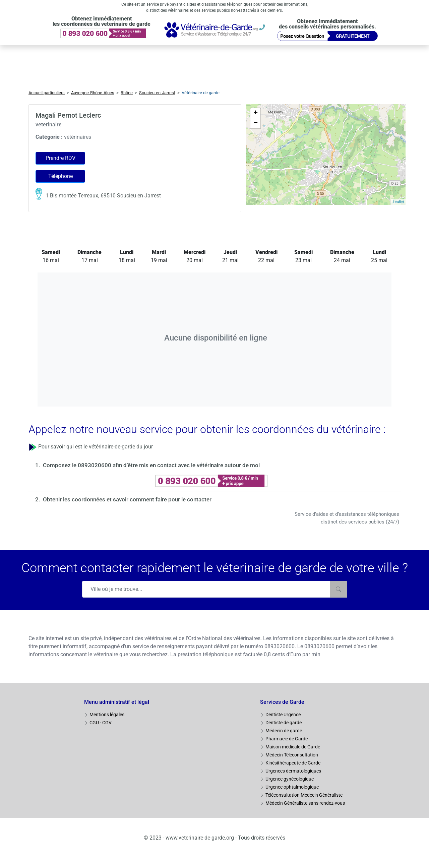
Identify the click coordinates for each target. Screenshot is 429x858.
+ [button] (255, 113)
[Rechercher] (338, 589)
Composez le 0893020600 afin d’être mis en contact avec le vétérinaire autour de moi (151, 465)
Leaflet (398, 202)
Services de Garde (282, 702)
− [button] (255, 123)
